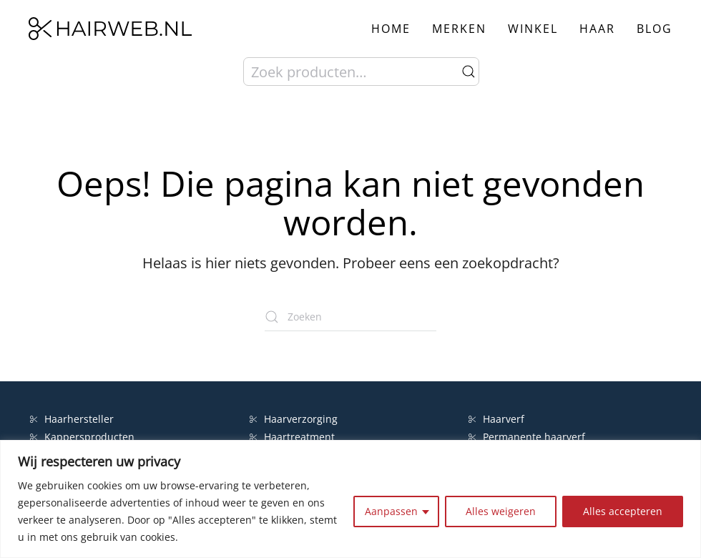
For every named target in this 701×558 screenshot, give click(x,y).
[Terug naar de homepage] (110, 28)
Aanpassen (391, 511)
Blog (654, 28)
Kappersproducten (82, 437)
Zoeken (468, 71)
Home (391, 28)
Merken (459, 28)
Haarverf (498, 419)
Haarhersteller (72, 419)
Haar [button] (597, 28)
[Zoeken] (350, 317)
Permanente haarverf (527, 437)
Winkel (533, 28)
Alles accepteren (622, 511)
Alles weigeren (501, 511)
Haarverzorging (294, 419)
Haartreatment (292, 437)
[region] (350, 499)
